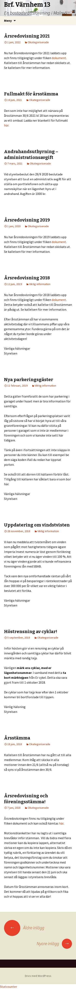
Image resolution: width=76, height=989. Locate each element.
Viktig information (39, 284)
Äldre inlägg (24, 928)
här (61, 823)
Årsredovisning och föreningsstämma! (26, 798)
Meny (8, 20)
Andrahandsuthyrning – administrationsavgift (31, 154)
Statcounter (8, 987)
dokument (59, 58)
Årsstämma (17, 738)
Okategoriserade (38, 42)
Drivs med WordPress (38, 976)
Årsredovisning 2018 (27, 278)
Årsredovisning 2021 (27, 36)
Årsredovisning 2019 (27, 220)
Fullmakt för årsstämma (31, 94)
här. (6, 125)
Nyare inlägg (54, 943)
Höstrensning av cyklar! (30, 631)
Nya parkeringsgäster (28, 379)
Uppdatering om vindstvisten (37, 525)
